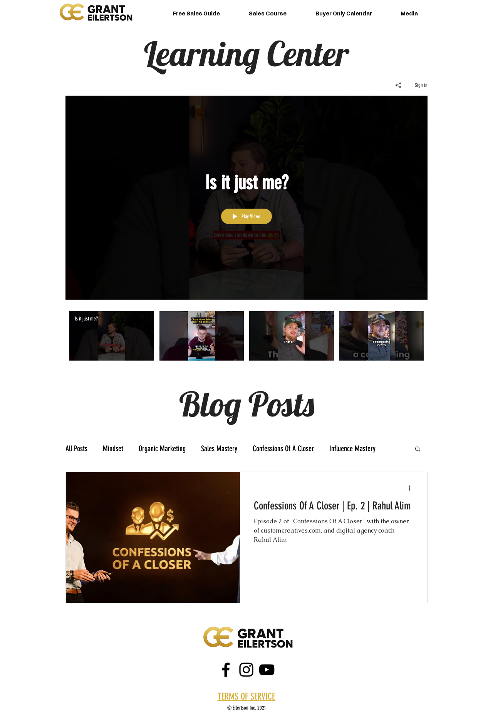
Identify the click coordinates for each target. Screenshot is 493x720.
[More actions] (412, 487)
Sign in (421, 85)
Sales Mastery (219, 448)
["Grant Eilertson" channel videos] (246, 341)
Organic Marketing (162, 448)
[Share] (398, 85)
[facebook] (225, 669)
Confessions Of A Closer (283, 448)
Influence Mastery (352, 448)
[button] (417, 449)
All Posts (76, 448)
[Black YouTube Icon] (266, 669)
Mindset (113, 448)
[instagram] (246, 669)
